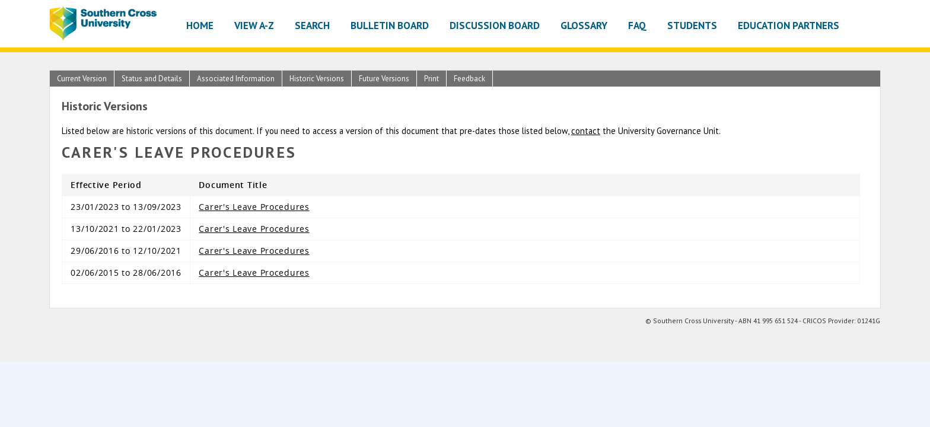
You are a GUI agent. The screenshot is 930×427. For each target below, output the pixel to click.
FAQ (637, 25)
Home (200, 25)
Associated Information (236, 79)
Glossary (583, 25)
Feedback (469, 79)
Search (312, 25)
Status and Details (152, 79)
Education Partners (788, 25)
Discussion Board (495, 25)
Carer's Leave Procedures (254, 206)
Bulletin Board (390, 25)
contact (585, 130)
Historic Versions (316, 79)
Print (431, 79)
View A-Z (254, 25)
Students (692, 25)
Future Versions (384, 79)
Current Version (82, 79)
